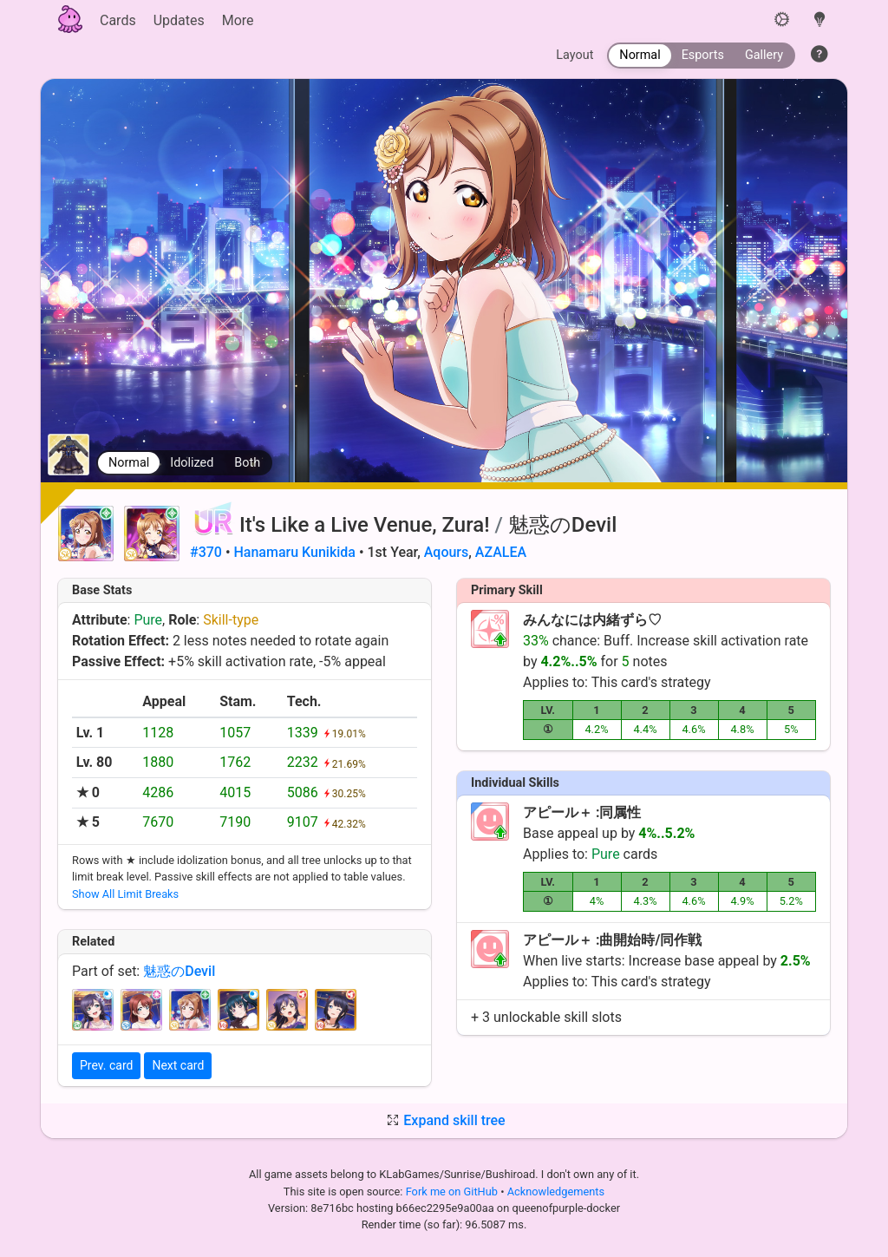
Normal (128, 462)
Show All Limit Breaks (125, 893)
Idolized (191, 462)
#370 (206, 552)
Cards (118, 20)
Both (247, 462)
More (238, 20)
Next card (178, 1065)
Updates (179, 20)
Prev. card (106, 1065)
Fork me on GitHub (453, 1191)
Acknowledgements (555, 1191)
